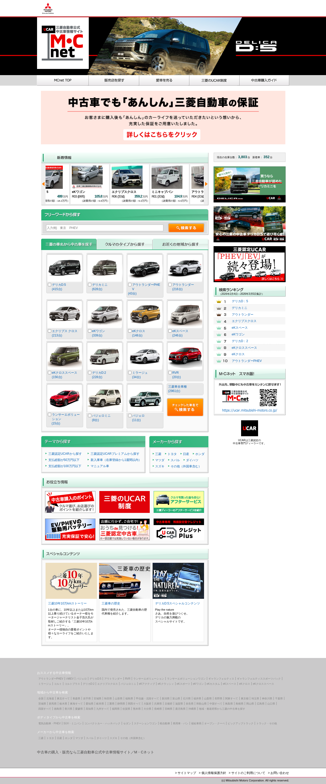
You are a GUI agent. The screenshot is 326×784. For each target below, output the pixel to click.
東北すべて (63, 698)
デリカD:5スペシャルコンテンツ (177, 603)
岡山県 (250, 703)
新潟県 (166, 698)
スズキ (159, 466)
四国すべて (44, 708)
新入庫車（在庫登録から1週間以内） (116, 460)
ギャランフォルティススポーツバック (259, 678)
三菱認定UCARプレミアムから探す (115, 454)
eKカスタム (213, 683)
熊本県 (137, 708)
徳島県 (58, 708)
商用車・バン (180, 723)
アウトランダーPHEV (247, 361)
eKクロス (238, 354)
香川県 (68, 708)
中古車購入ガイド (264, 80)
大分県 (147, 708)
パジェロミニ (128, 683)
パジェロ (81, 678)
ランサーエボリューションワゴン (186, 678)
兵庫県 (158, 703)
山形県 (118, 698)
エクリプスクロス (244, 321)
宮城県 (97, 698)
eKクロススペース (244, 348)
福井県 (197, 698)
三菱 (158, 454)
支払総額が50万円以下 (64, 460)
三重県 (110, 703)
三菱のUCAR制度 (214, 80)
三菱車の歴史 (111, 603)
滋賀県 (179, 703)
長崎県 (158, 708)
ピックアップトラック (240, 723)
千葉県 (279, 698)
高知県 (89, 708)
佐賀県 (126, 708)
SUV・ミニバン (73, 723)
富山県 (176, 698)
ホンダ (200, 454)
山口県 (271, 703)
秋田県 (108, 698)
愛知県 (89, 703)
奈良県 (189, 703)
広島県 (261, 703)
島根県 (239, 703)
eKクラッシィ (166, 683)
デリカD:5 (95, 678)
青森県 (76, 698)
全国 (40, 698)
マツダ (159, 460)
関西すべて (134, 703)
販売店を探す (114, 80)
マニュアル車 (100, 466)
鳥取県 (229, 703)
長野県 (218, 698)
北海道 (50, 698)
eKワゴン (50, 192)
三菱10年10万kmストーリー (67, 603)
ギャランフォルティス (221, 678)
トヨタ (172, 454)
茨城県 (42, 703)
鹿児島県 (180, 708)
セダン (127, 723)
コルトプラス (72, 683)
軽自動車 (165, 723)
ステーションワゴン (145, 723)
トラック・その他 (266, 723)
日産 (186, 454)
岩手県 (87, 698)
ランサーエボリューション (148, 678)
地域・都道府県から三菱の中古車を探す (222, 708)
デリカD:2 (89, 683)
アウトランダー (242, 314)
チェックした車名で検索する (185, 407)
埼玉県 (255, 698)
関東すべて (231, 698)
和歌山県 (201, 703)
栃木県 (63, 703)
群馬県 (53, 703)
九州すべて (102, 708)
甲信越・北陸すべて (147, 698)
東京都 (245, 698)
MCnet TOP (63, 80)
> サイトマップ (185, 773)
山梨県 (208, 698)
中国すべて (215, 703)
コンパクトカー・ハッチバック (102, 723)
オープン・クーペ (214, 723)
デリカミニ (239, 308)
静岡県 (121, 703)
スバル (175, 460)
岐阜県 (100, 703)
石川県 (187, 698)
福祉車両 (196, 723)
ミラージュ (44, 683)
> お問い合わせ (278, 773)
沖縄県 (192, 708)
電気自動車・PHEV (49, 723)
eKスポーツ (183, 683)
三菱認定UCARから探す (65, 454)
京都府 (168, 703)
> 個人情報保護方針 (212, 773)
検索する (186, 228)
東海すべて (76, 703)
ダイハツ (192, 460)
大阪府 (147, 703)
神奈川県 (267, 698)
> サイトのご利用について (247, 773)
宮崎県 (168, 708)
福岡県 (116, 708)
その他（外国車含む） (186, 466)
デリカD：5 (91, 192)
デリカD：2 (240, 341)
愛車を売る (164, 80)
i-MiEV (70, 678)
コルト (58, 683)
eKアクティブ (147, 683)
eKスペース (240, 327)
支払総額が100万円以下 (64, 466)
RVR (127, 678)
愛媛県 (79, 708)
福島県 (129, 698)
